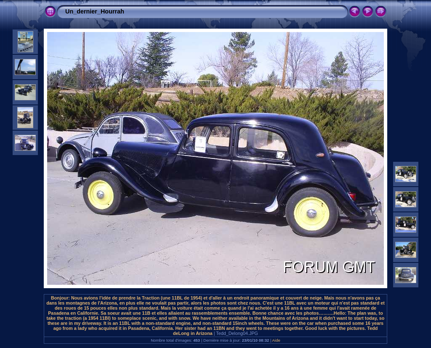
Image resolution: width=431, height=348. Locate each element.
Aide (276, 340)
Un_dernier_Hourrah (94, 11)
